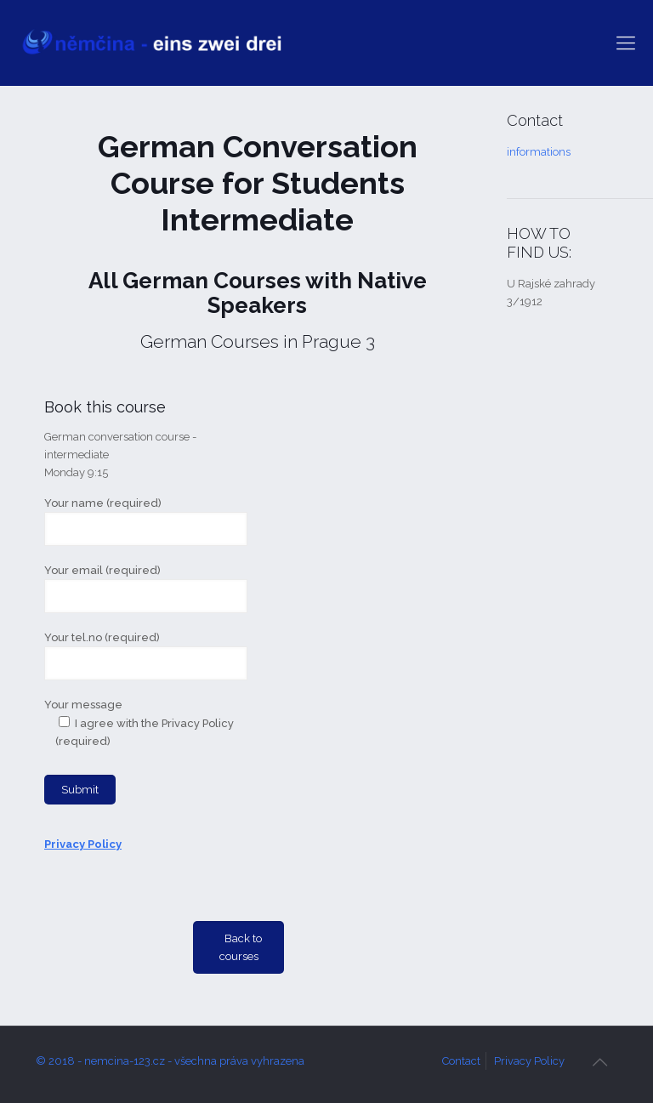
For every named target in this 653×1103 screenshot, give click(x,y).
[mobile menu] (625, 42)
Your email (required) (145, 588)
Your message (145, 751)
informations (539, 151)
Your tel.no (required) (145, 655)
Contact (461, 1061)
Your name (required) (145, 521)
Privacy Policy (529, 1061)
